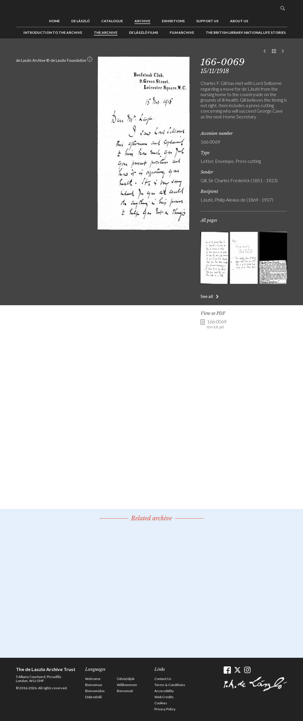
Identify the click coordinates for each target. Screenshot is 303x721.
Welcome (92, 679)
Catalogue (112, 21)
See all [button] (207, 296)
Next (282, 51)
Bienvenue (93, 685)
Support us (207, 21)
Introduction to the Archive (52, 32)
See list (274, 51)
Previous (265, 51)
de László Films (143, 32)
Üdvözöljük (125, 679)
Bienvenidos (95, 691)
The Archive (105, 32)
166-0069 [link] (217, 324)
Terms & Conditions (169, 685)
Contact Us (162, 679)
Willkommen (127, 685)
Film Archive (182, 32)
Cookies (160, 703)
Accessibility (164, 691)
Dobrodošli (93, 697)
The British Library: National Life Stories (246, 32)
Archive (142, 21)
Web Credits (164, 697)
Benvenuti (125, 691)
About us (239, 21)
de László (80, 21)
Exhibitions (173, 21)
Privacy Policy (164, 709)
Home (54, 21)
